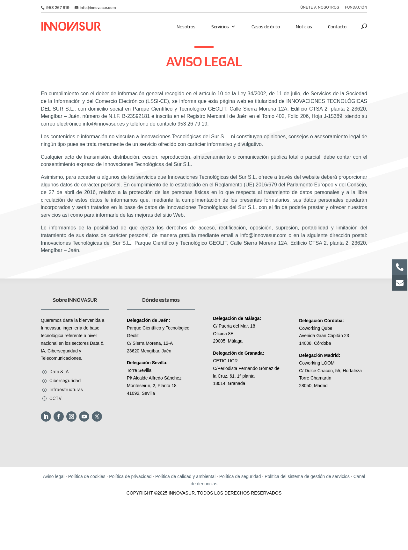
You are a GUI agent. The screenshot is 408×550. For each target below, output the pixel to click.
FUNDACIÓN (356, 7)
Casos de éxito (265, 27)
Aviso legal (53, 476)
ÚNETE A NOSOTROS (319, 7)
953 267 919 (57, 7)
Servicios (223, 27)
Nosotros (186, 27)
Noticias (304, 27)
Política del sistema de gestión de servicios (307, 476)
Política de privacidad (130, 476)
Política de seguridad (240, 476)
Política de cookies (87, 476)
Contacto (337, 27)
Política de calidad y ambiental (185, 476)
